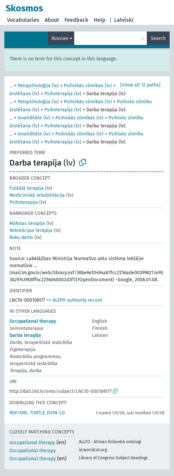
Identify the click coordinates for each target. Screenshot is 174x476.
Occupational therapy (32, 321)
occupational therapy (32, 442)
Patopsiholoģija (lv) (38, 85)
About (52, 20)
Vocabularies (23, 20)
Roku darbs (21, 237)
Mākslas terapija (27, 223)
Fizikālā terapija (26, 188)
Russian (59, 38)
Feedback (76, 20)
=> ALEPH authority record (74, 300)
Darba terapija (25, 335)
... (10, 85)
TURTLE (37, 413)
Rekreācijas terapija (30, 230)
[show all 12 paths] (140, 85)
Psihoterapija (23, 202)
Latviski (124, 20)
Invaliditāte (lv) (33, 118)
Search (158, 38)
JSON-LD (56, 413)
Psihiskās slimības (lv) (88, 85)
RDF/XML (18, 413)
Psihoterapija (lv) (62, 94)
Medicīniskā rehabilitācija (37, 195)
